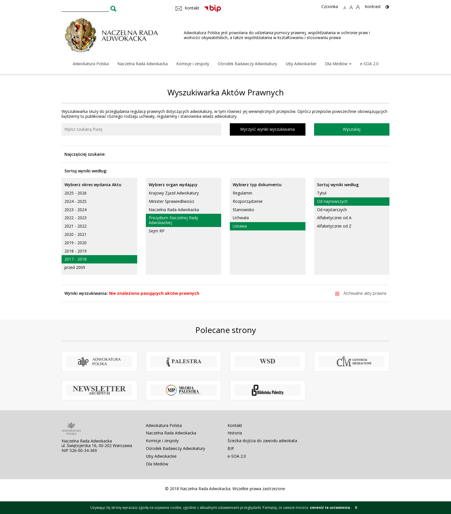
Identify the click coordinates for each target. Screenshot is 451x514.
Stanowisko (243, 209)
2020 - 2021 (75, 234)
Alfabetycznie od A (334, 217)
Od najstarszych (332, 209)
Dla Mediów (338, 63)
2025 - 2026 (75, 193)
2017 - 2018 (75, 259)
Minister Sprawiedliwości (171, 201)
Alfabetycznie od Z (334, 226)
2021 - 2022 (75, 226)
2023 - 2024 (75, 209)
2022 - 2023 (75, 217)
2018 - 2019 (75, 251)
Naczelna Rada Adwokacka (142, 63)
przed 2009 (74, 267)
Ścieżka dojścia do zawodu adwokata (262, 440)
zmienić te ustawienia (330, 507)
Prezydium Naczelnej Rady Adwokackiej (173, 220)
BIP (231, 448)
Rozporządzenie (248, 201)
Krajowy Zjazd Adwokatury (174, 193)
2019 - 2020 (75, 242)
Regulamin (242, 193)
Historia (235, 433)
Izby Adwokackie (301, 63)
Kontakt (235, 425)
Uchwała (241, 217)
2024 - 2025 (75, 201)
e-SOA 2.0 (369, 63)
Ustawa (240, 226)
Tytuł (321, 193)
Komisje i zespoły (192, 63)
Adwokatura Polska (91, 63)
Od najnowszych (332, 201)
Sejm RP (157, 231)
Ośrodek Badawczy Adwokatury (247, 63)
